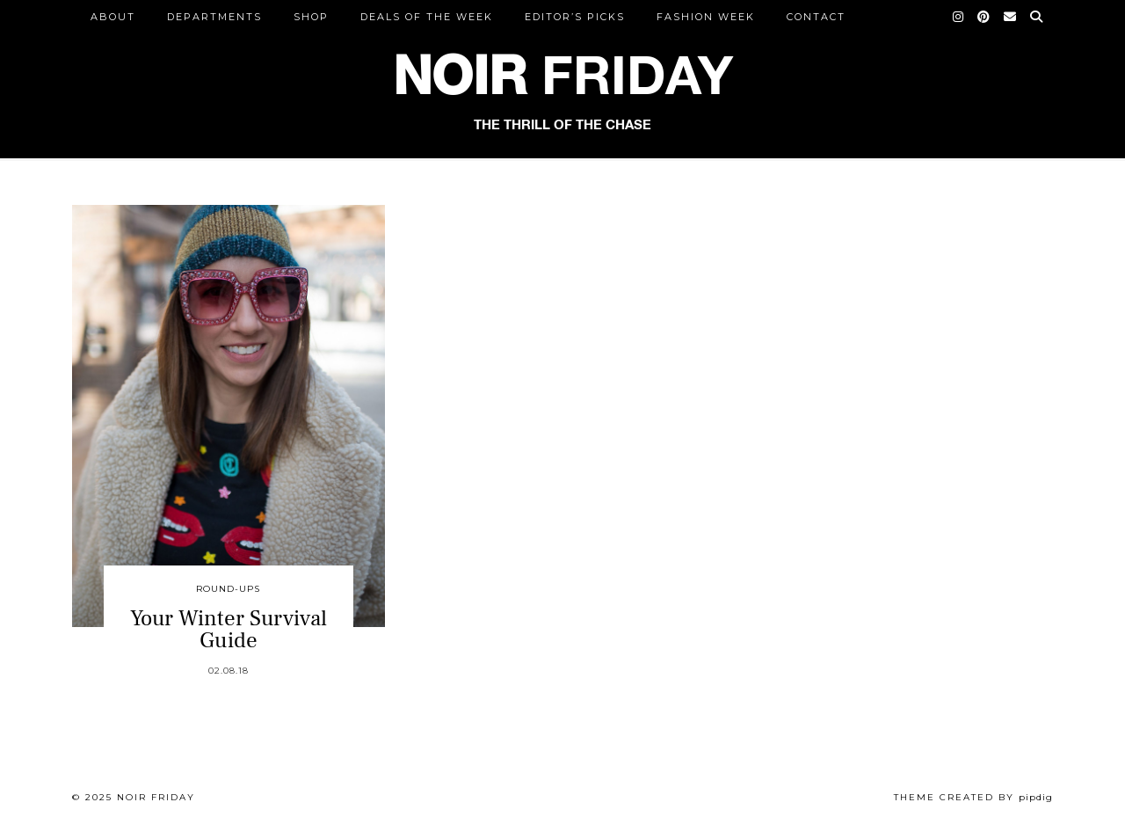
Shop (311, 17)
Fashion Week (706, 17)
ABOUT (113, 17)
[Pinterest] (984, 16)
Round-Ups (228, 589)
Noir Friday (156, 797)
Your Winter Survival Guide (228, 629)
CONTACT (816, 17)
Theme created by (973, 797)
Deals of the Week (426, 17)
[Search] (1037, 16)
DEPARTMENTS (214, 17)
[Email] (1011, 16)
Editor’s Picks (575, 17)
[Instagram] (959, 16)
